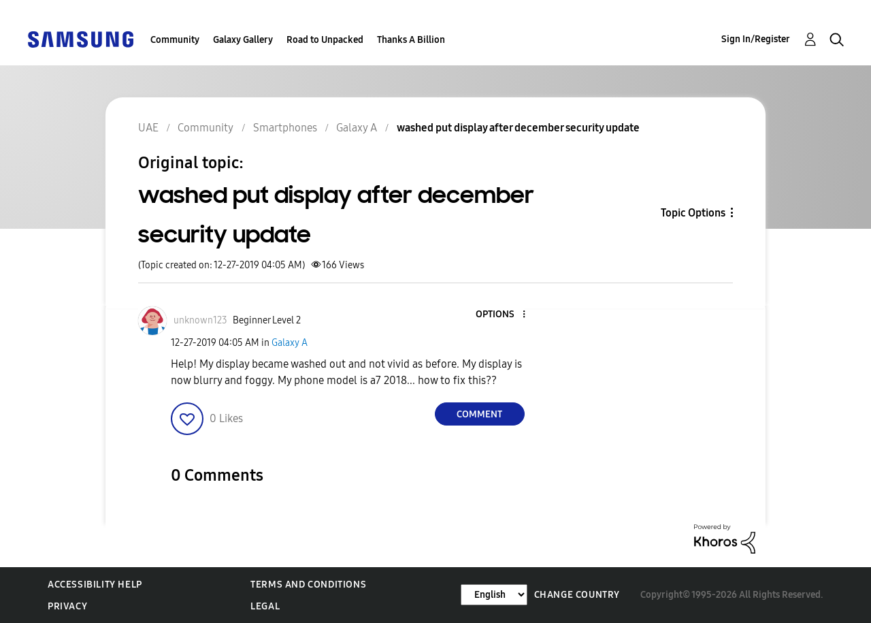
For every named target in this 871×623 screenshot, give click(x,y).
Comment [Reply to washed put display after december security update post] (479, 414)
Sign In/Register (755, 39)
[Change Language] (494, 594)
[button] (501, 314)
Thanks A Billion (411, 40)
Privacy (67, 606)
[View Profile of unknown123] (200, 320)
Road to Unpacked (324, 40)
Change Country (577, 595)
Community (174, 40)
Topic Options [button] (693, 212)
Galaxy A (290, 343)
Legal (265, 606)
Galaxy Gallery (243, 40)
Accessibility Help (95, 584)
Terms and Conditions (308, 584)
